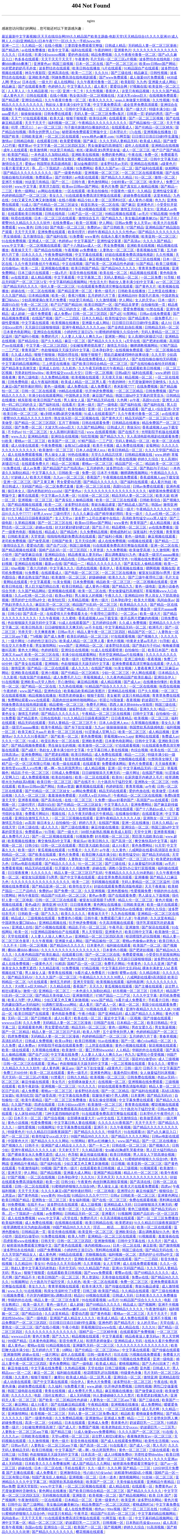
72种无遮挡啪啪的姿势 (62, 1113)
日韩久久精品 (78, 1077)
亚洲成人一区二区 (42, 241)
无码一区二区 (18, 1018)
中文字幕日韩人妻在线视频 (108, 750)
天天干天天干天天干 (57, 59)
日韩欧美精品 (99, 1309)
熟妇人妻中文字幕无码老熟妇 (34, 1268)
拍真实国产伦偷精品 (35, 677)
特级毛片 (115, 1132)
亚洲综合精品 (32, 100)
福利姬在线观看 (119, 945)
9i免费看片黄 (74, 1386)
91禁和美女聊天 (63, 159)
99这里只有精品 (62, 150)
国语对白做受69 (144, 1059)
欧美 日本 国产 (160, 1495)
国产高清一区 (34, 614)
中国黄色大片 (18, 1141)
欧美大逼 (57, 118)
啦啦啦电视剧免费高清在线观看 (72, 536)
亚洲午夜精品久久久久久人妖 (119, 818)
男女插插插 (12, 236)
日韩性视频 (159, 73)
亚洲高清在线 (59, 73)
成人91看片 (121, 845)
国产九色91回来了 (74, 959)
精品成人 (51, 532)
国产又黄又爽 (44, 482)
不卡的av (14, 432)
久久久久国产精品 (166, 91)
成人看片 (101, 86)
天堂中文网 (143, 832)
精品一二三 (167, 709)
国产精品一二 (74, 564)
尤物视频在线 (96, 1254)
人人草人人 (17, 91)
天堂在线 (167, 1323)
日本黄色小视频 (115, 950)
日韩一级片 (133, 1068)
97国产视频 (17, 1177)
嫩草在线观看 (29, 495)
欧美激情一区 (73, 1050)
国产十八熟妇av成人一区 (82, 245)
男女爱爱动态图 (69, 482)
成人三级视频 (168, 1059)
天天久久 (96, 986)
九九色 (141, 82)
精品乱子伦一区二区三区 (95, 609)
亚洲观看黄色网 (30, 1027)
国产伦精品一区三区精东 (154, 127)
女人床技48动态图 (28, 1113)
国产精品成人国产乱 (134, 504)
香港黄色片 (119, 1423)
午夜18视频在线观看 (91, 209)
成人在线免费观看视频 (35, 209)
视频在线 (35, 532)
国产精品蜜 (11, 100)
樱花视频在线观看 (91, 159)
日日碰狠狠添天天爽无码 (64, 627)
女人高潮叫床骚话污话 (145, 336)
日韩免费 (46, 559)
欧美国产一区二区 (62, 441)
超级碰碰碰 (98, 577)
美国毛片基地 (149, 295)
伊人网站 (106, 223)
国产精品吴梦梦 (127, 304)
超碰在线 (18, 291)
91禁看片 (75, 850)
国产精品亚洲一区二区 (75, 291)
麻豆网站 (21, 1404)
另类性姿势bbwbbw (149, 1454)
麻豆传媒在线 (18, 1368)
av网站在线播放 (50, 191)
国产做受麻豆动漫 (28, 554)
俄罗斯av (25, 145)
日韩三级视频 (115, 1368)
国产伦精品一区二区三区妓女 (56, 204)
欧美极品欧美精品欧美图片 (85, 691)
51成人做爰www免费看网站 (95, 1432)
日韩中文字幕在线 (79, 109)
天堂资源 (38, 536)
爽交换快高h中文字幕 (54, 841)
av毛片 (144, 214)
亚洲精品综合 (55, 554)
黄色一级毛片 (105, 291)
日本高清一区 (92, 1454)
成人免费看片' (47, 1473)
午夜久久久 (114, 595)
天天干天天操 (29, 1191)
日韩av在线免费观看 (155, 314)
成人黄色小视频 (140, 200)
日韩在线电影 (55, 214)
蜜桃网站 (18, 1059)
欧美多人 (115, 1159)
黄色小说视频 (18, 1123)
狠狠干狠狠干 (91, 354)
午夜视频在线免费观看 (120, 477)
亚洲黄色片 (122, 50)
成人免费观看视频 (35, 777)
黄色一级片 (100, 600)
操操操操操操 (31, 114)
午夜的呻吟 (103, 50)
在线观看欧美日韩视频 (25, 214)
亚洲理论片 (125, 1191)
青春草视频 (168, 1036)
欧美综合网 (98, 118)
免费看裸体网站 (114, 764)
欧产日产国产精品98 (67, 304)
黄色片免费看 (69, 854)
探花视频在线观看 (163, 1045)
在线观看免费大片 (35, 464)
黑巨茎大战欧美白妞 (148, 836)
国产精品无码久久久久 (21, 286)
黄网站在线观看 (15, 582)
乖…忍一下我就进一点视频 (53, 168)
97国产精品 (135, 227)
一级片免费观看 (39, 314)
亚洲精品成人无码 (118, 1204)
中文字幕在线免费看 (74, 1095)
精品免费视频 (102, 54)
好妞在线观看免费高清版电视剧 (129, 254)
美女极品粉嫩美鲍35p (141, 218)
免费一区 (151, 154)
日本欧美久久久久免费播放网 (48, 1463)
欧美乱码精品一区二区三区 (88, 636)
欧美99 (117, 777)
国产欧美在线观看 (42, 854)
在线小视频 (54, 45)
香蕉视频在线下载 (150, 250)
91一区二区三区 (35, 432)
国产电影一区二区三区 (67, 227)
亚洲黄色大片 (61, 1259)
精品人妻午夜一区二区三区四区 (101, 632)
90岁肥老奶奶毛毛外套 (19, 68)
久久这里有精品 (162, 918)
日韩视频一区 (113, 1523)
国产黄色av (73, 491)
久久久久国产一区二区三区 (56, 977)
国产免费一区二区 (28, 427)
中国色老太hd (105, 759)
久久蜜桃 (69, 618)
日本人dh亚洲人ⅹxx (91, 450)
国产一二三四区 (67, 318)
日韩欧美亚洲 (32, 136)
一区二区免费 (151, 277)
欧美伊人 (156, 182)
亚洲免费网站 (32, 754)
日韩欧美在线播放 (132, 291)
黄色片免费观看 (140, 764)
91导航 (169, 277)
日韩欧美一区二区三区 (138, 1195)
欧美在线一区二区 (114, 273)
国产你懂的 (64, 177)
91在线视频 (10, 682)
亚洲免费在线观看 (52, 232)
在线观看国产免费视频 (137, 1332)
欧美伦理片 (77, 232)
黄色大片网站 (29, 650)
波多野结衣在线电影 (155, 59)
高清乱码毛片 (12, 1041)
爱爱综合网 (119, 86)
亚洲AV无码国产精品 (128, 1268)
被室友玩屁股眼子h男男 (40, 877)
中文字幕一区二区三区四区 (47, 345)
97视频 (113, 209)
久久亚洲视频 (95, 891)
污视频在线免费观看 (145, 1354)
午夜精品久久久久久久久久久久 (39, 109)
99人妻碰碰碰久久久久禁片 (114, 1395)
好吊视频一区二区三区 (112, 836)
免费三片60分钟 (15, 1073)
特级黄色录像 (131, 1373)
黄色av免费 (98, 895)
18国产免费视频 (49, 1250)
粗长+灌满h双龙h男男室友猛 (98, 150)
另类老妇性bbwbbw (29, 373)
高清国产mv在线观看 (152, 800)
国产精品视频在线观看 (25, 504)
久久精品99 (23, 1263)
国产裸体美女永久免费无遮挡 (30, 1154)
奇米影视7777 (124, 386)
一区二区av (129, 614)
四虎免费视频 (18, 1036)
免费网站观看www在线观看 (29, 700)
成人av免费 (32, 468)
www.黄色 (25, 227)
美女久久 (56, 195)
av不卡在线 (94, 627)
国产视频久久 (148, 636)
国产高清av (133, 241)
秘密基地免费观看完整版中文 (85, 132)
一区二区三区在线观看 (62, 136)
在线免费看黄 (58, 509)
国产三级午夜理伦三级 (146, 577)
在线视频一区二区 (112, 1082)
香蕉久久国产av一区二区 (114, 168)
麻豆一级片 (125, 509)
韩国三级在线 (166, 704)
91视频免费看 (14, 1295)
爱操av (30, 164)
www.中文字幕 (25, 186)
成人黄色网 (51, 1068)
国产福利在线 (57, 236)
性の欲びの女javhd (98, 1473)
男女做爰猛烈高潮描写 (105, 145)
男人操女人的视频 (89, 595)
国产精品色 (11, 50)
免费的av (94, 227)
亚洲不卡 (101, 1127)
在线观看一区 (142, 1486)
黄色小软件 (37, 409)
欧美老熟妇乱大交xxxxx (120, 1427)
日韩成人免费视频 (66, 773)
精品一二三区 (135, 754)
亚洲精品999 (127, 295)
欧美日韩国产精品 (85, 268)
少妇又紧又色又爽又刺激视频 (34, 200)
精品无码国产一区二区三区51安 (149, 418)
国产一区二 (61, 182)
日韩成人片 (116, 427)
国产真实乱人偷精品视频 (139, 186)
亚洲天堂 (15, 1173)
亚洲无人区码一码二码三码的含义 (54, 309)
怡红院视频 (89, 436)
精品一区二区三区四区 (21, 959)
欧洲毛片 (156, 627)
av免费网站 (54, 1213)
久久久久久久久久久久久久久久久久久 (41, 882)
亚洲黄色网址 (101, 1073)
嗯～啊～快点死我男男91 (102, 309)
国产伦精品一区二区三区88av (98, 1350)
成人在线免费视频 (112, 541)
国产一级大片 (136, 109)
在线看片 (69, 404)
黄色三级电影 (29, 377)
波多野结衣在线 (77, 504)
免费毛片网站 (97, 704)
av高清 (30, 823)
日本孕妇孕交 (103, 350)
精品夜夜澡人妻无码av (85, 554)
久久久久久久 (41, 873)
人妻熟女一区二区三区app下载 (113, 1400)
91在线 (168, 1432)
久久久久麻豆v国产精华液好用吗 (98, 514)
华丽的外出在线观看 (148, 1050)
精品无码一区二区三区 (89, 1027)
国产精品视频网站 (133, 1495)
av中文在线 (106, 1118)
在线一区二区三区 (78, 800)
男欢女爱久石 (142, 1027)
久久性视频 (95, 91)
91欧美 (7, 441)
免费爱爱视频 (133, 954)
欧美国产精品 (18, 154)
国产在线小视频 (47, 1327)
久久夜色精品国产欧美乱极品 (64, 259)
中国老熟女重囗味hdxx (19, 923)
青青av (76, 509)
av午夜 (135, 400)
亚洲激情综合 (71, 1473)
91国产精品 (145, 264)
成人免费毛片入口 (67, 677)
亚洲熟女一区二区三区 (152, 782)
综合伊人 (78, 1382)
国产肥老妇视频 (155, 341)
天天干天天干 (36, 123)
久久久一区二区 (14, 741)
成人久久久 (80, 668)
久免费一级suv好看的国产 (115, 800)
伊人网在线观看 (144, 673)
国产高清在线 (52, 800)
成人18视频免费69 (118, 1454)
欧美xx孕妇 (64, 595)
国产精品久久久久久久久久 (159, 232)
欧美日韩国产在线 (47, 400)
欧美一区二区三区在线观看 (117, 500)
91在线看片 (119, 1445)
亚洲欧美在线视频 (85, 154)
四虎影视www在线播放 (21, 1241)
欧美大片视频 (41, 477)
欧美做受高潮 (140, 550)
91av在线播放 (108, 1041)
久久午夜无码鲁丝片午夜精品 (37, 264)
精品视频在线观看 (144, 273)
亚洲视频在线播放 (157, 132)
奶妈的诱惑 (154, 114)
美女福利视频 (79, 1200)
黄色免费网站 (142, 845)
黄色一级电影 (135, 536)
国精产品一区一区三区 (85, 963)
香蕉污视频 (77, 295)
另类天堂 (25, 632)
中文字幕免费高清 (107, 104)
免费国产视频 (89, 1427)
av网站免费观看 (84, 791)
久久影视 (10, 677)
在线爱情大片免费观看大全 (67, 614)
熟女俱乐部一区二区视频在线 (92, 95)
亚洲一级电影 (163, 1359)
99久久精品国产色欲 (94, 1268)
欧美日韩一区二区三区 (21, 414)
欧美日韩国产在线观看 (32, 1013)
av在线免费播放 (33, 50)
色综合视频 (30, 259)
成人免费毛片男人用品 (85, 1391)
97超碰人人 (19, 477)
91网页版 (123, 136)
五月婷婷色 (95, 468)
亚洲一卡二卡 (73, 91)
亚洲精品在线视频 (165, 145)
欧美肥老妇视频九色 (153, 1395)
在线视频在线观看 (69, 1223)
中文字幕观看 (65, 277)
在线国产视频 (42, 318)
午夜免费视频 (52, 445)
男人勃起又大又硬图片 (82, 1059)
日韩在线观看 (37, 95)
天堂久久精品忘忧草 (107, 454)
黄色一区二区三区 (133, 1450)
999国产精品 (17, 1341)
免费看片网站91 (37, 814)
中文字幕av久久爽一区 (58, 495)
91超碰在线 (23, 1509)
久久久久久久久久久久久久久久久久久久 (115, 491)
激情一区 (30, 991)
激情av (7, 141)
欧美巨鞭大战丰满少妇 (99, 854)
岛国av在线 (33, 1527)
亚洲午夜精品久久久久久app (84, 327)
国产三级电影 (23, 859)
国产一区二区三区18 (122, 64)
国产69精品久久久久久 (152, 1273)
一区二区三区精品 (129, 391)
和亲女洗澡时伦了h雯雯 (62, 1291)
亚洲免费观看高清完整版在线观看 (138, 664)
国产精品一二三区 (137, 1468)
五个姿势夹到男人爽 (119, 1032)
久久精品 (144, 191)
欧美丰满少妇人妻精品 (120, 709)
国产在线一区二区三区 (19, 709)
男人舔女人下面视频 (154, 895)
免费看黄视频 (12, 868)
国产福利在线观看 (149, 168)
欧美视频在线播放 (66, 323)
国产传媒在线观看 (157, 1018)
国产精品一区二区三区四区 (35, 423)
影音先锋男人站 (71, 1341)
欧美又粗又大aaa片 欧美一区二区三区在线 (50, 732)
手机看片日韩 (159, 1000)
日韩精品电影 (24, 141)
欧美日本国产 (158, 650)
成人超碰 (18, 314)
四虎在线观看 (45, 1104)
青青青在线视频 (60, 973)
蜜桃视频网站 (129, 1363)
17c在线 (135, 132)
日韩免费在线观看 (58, 114)
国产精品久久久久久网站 (130, 1136)
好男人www (43, 514)
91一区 (56, 91)
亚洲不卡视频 (12, 182)
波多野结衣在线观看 (55, 68)
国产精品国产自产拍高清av (64, 468)
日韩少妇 (41, 227)
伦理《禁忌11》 (23, 127)
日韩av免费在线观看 (148, 486)
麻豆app (68, 1068)
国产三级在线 (121, 73)
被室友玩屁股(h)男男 (155, 573)
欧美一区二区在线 (92, 591)
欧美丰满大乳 (14, 1109)
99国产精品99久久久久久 (90, 1136)
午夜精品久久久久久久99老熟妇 (129, 873)
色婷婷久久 (56, 86)
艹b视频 (36, 636)
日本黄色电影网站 (17, 332)
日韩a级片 (122, 373)
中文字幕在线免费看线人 (87, 359)
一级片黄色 (116, 159)
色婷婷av (65, 241)
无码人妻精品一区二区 (121, 277)
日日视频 (118, 1163)
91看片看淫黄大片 (16, 168)
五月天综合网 (86, 541)
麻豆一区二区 (75, 341)
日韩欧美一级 (69, 473)
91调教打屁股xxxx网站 (59, 1004)
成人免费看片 (101, 386)
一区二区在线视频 (41, 291)
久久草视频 (92, 1263)
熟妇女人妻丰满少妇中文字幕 (69, 104)
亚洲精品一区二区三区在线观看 (112, 1236)
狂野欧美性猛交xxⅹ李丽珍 (102, 659)
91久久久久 (87, 1086)
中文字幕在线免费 (65, 1054)
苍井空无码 (67, 1268)
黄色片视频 (116, 641)
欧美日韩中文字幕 (139, 932)
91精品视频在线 (58, 1345)
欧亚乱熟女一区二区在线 (100, 204)
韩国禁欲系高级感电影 (54, 164)
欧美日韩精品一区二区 (125, 450)
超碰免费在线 (12, 1423)
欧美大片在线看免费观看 (140, 1186)
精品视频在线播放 (42, 695)
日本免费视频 (84, 582)
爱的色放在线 (79, 54)
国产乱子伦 (169, 218)
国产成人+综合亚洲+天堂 (160, 409)
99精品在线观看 (71, 391)
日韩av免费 (123, 223)
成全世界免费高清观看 (141, 104)
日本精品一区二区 (131, 1023)
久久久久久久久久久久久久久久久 (142, 1177)
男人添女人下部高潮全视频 (154, 1154)
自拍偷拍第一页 (153, 304)
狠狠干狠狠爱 (77, 118)
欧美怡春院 (77, 409)
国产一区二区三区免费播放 (66, 1100)
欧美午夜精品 (52, 727)
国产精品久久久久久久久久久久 (28, 173)
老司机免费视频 (14, 541)
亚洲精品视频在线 (53, 923)
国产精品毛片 (124, 1323)
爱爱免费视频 (134, 309)
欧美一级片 (71, 659)
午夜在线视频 (125, 459)
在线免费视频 (147, 386)
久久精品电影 (150, 973)
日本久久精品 (92, 318)
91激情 (113, 973)
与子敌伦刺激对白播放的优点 (87, 127)
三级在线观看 (160, 1450)
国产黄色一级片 (65, 1168)
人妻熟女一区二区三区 (117, 250)
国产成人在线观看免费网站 (122, 1441)
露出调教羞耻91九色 (121, 554)
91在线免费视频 (14, 241)
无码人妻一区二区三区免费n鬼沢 (99, 114)
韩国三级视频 (63, 64)
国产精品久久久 (139, 1459)
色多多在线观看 (27, 59)
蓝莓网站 (153, 445)
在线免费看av (63, 223)
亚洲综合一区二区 (135, 827)
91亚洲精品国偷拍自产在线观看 (55, 932)
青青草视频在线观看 (64, 1286)
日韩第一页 (135, 114)
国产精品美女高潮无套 (19, 368)
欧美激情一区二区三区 (56, 450)
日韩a (114, 1195)
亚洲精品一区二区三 (55, 991)
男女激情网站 (46, 645)
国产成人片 (67, 1427)
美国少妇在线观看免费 (159, 1004)
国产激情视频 (169, 1245)
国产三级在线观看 (118, 1259)
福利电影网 (135, 982)
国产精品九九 (112, 218)
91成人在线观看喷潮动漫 (25, 1359)
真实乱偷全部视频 (103, 1100)
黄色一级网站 (25, 191)
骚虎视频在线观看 (48, 1509)
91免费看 (76, 236)
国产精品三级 (61, 1432)
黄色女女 (9, 714)
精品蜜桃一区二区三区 (129, 527)
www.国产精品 (30, 691)
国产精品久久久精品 (117, 177)
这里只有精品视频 (136, 91)
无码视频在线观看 (105, 882)
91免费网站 (84, 168)
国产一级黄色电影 (68, 173)
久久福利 (55, 1386)
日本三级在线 (29, 827)
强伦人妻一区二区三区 (58, 286)
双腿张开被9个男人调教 (110, 1095)
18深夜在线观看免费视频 (94, 459)
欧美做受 (159, 791)
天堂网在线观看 (75, 1359)
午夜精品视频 (98, 1404)
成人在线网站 (64, 82)
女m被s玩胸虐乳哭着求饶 (125, 1150)
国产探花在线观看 (156, 927)
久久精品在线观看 (135, 1291)
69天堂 (63, 904)
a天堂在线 (133, 341)
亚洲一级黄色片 (107, 1500)
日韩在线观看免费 (96, 423)
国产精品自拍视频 (48, 250)
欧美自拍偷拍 (98, 191)
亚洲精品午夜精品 (24, 1163)
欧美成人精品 (150, 141)
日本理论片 (119, 132)
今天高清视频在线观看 (117, 923)
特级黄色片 (16, 1132)
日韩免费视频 (156, 391)
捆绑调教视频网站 (144, 345)
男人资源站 (91, 1277)
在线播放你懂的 (155, 682)
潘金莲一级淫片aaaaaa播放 (159, 554)
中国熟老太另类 (77, 395)
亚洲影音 (51, 909)
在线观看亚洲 (153, 814)
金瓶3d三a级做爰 (77, 445)
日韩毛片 (157, 991)
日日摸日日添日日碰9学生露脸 (155, 136)
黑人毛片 (159, 1445)
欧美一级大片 (150, 614)
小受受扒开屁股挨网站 (162, 954)
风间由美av (165, 600)
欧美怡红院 (57, 600)
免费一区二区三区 (134, 1282)
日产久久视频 (148, 691)
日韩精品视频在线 (139, 454)
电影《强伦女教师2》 (51, 1395)
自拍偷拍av (11, 268)
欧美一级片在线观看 (163, 904)
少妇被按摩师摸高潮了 (87, 345)
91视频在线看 (97, 1009)
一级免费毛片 (162, 318)
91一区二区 (144, 177)
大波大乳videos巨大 (132, 95)
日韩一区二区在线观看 (39, 391)
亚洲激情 (132, 927)
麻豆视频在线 (99, 259)
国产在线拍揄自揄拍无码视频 (154, 359)
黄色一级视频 (55, 386)
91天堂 (160, 845)
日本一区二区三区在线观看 (55, 218)
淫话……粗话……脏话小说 (114, 1227)
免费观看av (44, 177)
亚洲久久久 (148, 709)
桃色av (100, 1509)
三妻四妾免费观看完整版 (83, 45)
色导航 (73, 1154)
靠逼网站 (48, 609)
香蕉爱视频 (48, 1409)
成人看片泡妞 (161, 482)
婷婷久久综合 (148, 459)
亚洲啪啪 (52, 664)
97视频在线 (138, 86)
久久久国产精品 (14, 295)
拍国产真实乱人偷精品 (49, 1477)
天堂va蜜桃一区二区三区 (71, 1436)
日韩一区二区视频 (99, 373)
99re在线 (63, 1195)
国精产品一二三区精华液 (98, 1332)
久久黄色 (119, 850)
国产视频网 (147, 1304)
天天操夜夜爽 (166, 764)
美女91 (149, 209)
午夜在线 (135, 154)
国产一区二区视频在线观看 (53, 836)
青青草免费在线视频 (154, 268)
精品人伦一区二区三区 (136, 900)
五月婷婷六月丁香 (102, 295)
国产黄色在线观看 (68, 1245)
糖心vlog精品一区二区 (154, 1041)
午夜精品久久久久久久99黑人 (102, 977)
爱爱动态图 (35, 545)
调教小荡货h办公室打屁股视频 (132, 868)
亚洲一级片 (86, 404)
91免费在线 (12, 468)
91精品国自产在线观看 (141, 68)
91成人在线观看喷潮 (107, 650)
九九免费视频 (117, 550)
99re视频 (66, 909)
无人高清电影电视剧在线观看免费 (153, 436)
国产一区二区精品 (16, 1032)
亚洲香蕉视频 (29, 800)
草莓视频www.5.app (119, 736)
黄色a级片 (32, 904)
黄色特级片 (64, 209)
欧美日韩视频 (86, 1041)
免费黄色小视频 (70, 918)
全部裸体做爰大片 (82, 1082)
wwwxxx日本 (11, 1023)
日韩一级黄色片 (99, 1354)
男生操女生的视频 (62, 745)
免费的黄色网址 (114, 154)
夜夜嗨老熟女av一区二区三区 (150, 1436)
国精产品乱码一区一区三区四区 (63, 550)
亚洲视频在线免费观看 (146, 1082)
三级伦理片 (62, 514)
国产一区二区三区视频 (146, 118)
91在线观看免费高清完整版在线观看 (93, 195)
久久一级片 (97, 1468)
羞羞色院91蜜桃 (126, 1073)
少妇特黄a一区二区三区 (129, 182)
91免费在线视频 (53, 1236)
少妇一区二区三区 (115, 673)
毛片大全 (172, 577)
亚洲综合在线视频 (47, 332)
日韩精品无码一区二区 (162, 327)
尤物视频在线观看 (132, 759)
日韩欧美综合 (150, 500)
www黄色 (92, 236)
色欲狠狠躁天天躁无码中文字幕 (65, 350)
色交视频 (156, 532)
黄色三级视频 (139, 1209)
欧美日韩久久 (99, 841)
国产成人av (133, 682)
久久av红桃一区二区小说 (33, 595)
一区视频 (134, 1018)
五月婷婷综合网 (104, 623)
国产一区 (128, 1041)
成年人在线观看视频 (99, 509)
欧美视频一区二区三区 (152, 718)
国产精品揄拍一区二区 (147, 123)
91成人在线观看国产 (100, 414)
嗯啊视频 (153, 568)
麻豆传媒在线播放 (105, 827)
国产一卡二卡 (99, 1145)
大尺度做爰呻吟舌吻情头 (147, 382)
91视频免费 (84, 836)
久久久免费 (32, 1023)
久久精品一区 (32, 45)
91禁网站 (130, 314)
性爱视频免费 (141, 891)
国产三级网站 (34, 1504)
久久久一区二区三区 (30, 795)
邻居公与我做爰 (111, 700)
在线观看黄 (118, 118)
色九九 (160, 200)
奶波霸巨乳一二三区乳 (159, 700)
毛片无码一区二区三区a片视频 (114, 59)
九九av (99, 727)
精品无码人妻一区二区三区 (133, 495)
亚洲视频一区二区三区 (102, 173)
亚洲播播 (104, 809)
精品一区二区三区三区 (46, 1523)
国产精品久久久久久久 (105, 341)
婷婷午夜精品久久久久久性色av (112, 232)
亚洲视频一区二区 (83, 1477)
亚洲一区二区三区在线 (93, 486)
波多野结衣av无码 (114, 164)
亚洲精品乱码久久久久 (59, 809)
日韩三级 (90, 1291)
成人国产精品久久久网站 (144, 1013)
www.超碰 (95, 1386)
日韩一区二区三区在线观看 (56, 900)
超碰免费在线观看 (137, 195)
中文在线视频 (73, 264)
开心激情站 (67, 682)
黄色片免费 (109, 186)
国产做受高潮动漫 (25, 609)
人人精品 (123, 1050)
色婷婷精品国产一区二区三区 (25, 195)
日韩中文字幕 (143, 714)
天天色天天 (105, 1177)
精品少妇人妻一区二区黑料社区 (102, 200)
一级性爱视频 (25, 1127)
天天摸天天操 (112, 377)
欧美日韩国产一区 (98, 304)
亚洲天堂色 (120, 559)
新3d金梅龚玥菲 (86, 164)
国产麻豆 (90, 141)
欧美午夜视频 (12, 1527)
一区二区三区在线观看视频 (142, 173)
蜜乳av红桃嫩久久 (102, 1141)
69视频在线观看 (140, 541)
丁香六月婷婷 (37, 568)
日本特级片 (57, 409)
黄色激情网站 (98, 182)
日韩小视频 (67, 1409)
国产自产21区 (57, 545)
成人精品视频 (41, 277)
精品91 (79, 1295)
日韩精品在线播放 (126, 423)
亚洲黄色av (42, 64)
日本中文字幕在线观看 (121, 409)
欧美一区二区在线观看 (92, 777)
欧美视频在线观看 (85, 377)
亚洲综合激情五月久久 (32, 818)
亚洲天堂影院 (84, 982)
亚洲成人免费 (115, 1418)
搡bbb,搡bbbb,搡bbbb (24, 950)
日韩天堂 (48, 1241)
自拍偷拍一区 (135, 650)
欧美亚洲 (128, 1500)
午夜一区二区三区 (35, 304)
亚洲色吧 (105, 1323)
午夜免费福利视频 (59, 254)
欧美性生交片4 (80, 886)
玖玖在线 (121, 1354)
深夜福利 (140, 532)
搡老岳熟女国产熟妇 (34, 577)
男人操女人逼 (74, 400)
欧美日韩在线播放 (86, 68)
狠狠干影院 (96, 695)
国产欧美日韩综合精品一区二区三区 (100, 364)
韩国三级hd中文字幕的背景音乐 (140, 395)
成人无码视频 (80, 1395)
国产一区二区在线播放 (159, 1141)
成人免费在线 (78, 386)
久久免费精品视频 (55, 377)
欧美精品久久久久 (134, 604)
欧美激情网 (39, 150)
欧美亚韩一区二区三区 (159, 236)
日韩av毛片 (67, 632)
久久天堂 (158, 354)
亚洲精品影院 (169, 1377)
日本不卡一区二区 (28, 1118)
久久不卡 (10, 945)
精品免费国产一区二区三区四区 (106, 1504)
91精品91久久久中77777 (90, 1195)
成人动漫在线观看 (25, 445)
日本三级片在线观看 (34, 273)
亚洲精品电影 (38, 436)
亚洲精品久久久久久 (128, 1309)
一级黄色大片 (42, 963)
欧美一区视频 (86, 223)
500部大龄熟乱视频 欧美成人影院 (106, 832)
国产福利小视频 (27, 336)
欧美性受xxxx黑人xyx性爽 (22, 768)
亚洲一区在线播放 (136, 823)
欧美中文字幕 (59, 50)
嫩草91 (59, 1377)
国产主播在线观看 (149, 986)
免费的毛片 (50, 336)
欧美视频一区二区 (103, 1495)
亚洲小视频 (50, 673)
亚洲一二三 (11, 45)
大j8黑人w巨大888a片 (95, 795)
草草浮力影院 (50, 186)
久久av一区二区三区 (69, 477)
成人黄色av (17, 1345)
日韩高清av (11, 754)
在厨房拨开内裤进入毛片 (144, 777)
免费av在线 (141, 1277)
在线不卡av (36, 1204)
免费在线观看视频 (143, 1200)
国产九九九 (30, 809)
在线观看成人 (122, 127)
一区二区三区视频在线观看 (73, 818)
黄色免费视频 (91, 736)
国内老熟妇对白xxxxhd (45, 491)
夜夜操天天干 (22, 250)
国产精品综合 (29, 341)
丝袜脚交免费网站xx (90, 909)
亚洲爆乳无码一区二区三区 (93, 1345)
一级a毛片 (60, 273)
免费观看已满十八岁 (116, 918)
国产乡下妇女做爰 (78, 727)
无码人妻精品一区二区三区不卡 (72, 723)
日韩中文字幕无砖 (164, 159)
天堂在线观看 (18, 936)
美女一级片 (134, 514)
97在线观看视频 (35, 118)
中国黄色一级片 (123, 191)
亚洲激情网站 (18, 1413)
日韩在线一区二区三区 (129, 1145)
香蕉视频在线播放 (130, 568)
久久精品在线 (60, 986)
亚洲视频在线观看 (62, 591)
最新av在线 (53, 564)
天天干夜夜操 (155, 886)
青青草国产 (30, 350)
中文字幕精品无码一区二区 (126, 627)
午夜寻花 (116, 927)
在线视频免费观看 (163, 95)
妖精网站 (172, 168)
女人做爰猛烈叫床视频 (145, 864)
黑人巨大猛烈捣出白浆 (42, 586)
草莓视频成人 (94, 677)
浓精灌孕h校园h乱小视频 (133, 1473)
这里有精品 (162, 195)
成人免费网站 (152, 1404)
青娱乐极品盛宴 (103, 504)
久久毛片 (91, 850)
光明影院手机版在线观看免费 (61, 1045)
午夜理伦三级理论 (104, 614)
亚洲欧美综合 (126, 1232)
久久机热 (69, 368)
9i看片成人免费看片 (90, 973)
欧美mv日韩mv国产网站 (158, 64)
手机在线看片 (75, 1468)
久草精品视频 (25, 523)
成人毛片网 (151, 1409)
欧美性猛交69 (116, 318)
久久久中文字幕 (145, 995)
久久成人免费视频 (133, 623)
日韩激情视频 (128, 609)
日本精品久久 (168, 673)
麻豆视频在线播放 (119, 1391)
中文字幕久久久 (79, 86)
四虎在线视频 (87, 568)
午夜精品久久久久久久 (154, 509)
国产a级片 (29, 750)
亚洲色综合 (53, 691)
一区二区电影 (105, 1191)
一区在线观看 (75, 191)
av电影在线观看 (87, 177)
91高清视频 (156, 1527)
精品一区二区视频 (66, 464)
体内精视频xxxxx (97, 1245)
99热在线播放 (79, 454)
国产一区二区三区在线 (55, 523)
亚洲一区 (95, 409)
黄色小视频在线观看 (131, 1045)
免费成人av (170, 736)
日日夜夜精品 (122, 718)
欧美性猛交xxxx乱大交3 (65, 373)
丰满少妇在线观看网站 (46, 395)
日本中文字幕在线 (28, 359)
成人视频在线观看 (28, 459)
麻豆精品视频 (88, 682)
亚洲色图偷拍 (118, 891)
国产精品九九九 (112, 436)
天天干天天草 (25, 232)
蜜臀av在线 (128, 973)
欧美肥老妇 (124, 1223)
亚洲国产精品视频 (107, 1173)
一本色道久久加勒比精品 (50, 154)
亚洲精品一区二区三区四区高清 (99, 936)
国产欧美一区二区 (65, 736)
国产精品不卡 (25, 1277)
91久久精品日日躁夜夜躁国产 (30, 518)
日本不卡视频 (108, 473)
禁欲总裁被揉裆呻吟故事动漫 (127, 354)
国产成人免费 (54, 636)
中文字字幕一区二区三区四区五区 (59, 145)
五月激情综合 (34, 236)
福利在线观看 (82, 50)
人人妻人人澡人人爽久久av (82, 336)
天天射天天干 (69, 1150)
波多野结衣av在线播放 (125, 909)
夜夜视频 (154, 659)
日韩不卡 (150, 1068)
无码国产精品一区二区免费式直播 (47, 486)
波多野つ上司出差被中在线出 (98, 518)
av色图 (133, 1368)
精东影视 (25, 400)
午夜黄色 (82, 59)
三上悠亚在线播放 (162, 291)
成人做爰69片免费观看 (147, 77)
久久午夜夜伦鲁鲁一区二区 (135, 54)
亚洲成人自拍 (49, 368)
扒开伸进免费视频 (99, 391)
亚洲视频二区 (138, 159)
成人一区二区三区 (136, 150)
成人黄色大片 (14, 95)
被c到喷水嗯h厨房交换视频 (61, 414)
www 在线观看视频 (102, 432)
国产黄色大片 (146, 286)
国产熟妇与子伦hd (154, 468)
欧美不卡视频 (103, 445)
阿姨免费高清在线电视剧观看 (74, 77)
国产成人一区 (106, 1004)
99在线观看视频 (94, 1300)
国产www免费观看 (113, 77)
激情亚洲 (170, 504)
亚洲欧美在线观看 (25, 673)
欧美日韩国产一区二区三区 (59, 1277)
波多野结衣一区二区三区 (132, 1382)
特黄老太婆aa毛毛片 (142, 641)
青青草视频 (135, 786)
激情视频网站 (129, 1477)
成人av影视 (10, 909)
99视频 (46, 1168)
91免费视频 (71, 968)
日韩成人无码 (123, 1295)
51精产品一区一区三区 (85, 214)
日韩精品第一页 (34, 1232)
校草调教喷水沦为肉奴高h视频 (27, 1227)
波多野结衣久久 (90, 1409)
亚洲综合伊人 (119, 359)
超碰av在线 (44, 527)
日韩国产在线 (104, 1023)
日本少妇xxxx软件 (72, 1104)
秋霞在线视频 (22, 218)
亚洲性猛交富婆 (165, 191)
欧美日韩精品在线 (99, 1223)
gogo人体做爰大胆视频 (133, 100)
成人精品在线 (65, 559)
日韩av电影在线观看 (93, 559)
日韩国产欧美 (62, 541)
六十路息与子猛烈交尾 (115, 782)
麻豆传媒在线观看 (35, 1082)
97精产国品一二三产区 (96, 441)
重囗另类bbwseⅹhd (99, 1050)
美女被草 (114, 695)
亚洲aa (52, 1063)
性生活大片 (98, 282)
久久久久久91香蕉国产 (31, 736)
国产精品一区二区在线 (39, 686)
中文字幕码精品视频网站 (68, 282)
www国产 (66, 645)
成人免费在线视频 (130, 445)
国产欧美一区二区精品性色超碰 (110, 264)
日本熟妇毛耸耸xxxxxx (143, 1523)
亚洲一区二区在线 (164, 545)
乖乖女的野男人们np (44, 132)
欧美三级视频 (166, 264)
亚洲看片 (108, 1213)
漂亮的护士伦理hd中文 (29, 600)
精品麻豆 (141, 73)
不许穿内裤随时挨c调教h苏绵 (49, 1295)
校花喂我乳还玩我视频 (143, 936)
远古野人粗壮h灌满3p (109, 1436)
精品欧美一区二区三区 (162, 464)
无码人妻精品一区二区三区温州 (146, 882)
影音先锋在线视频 (83, 273)
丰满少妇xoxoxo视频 (50, 54)
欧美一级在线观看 (67, 764)
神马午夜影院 (36, 73)
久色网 (122, 400)
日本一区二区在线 (90, 64)
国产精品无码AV (21, 977)
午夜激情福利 (18, 159)
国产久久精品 (52, 341)
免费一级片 (11, 1427)
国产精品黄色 (139, 318)
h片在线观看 (112, 68)
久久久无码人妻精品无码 (118, 141)
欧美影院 (128, 82)
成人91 (166, 323)
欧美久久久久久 (101, 100)
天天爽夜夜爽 (45, 632)
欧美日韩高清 (32, 627)
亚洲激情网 (12, 1354)
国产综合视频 (54, 1118)
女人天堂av (143, 223)
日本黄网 (138, 1095)
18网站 (67, 1350)
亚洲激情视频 (105, 1241)
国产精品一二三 (167, 541)
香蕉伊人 (112, 91)
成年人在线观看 (137, 145)
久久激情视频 (106, 300)
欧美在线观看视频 (103, 1359)
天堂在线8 (95, 1368)
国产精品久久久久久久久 (60, 714)
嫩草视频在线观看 (90, 786)
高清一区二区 (36, 1423)
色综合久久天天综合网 (64, 1263)
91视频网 (125, 1213)
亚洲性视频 (86, 809)
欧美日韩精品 (73, 586)
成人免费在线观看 (108, 754)
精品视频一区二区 (139, 377)
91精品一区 (169, 1509)
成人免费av (62, 314)
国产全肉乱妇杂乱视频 (125, 327)
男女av (15, 82)
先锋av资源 (65, 786)
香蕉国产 (94, 477)
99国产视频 (40, 159)
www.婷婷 (162, 373)
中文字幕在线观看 (89, 254)
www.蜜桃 (59, 859)
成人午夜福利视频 (45, 382)
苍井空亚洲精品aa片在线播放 (121, 654)
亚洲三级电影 (135, 659)
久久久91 (102, 73)
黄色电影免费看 (64, 1013)
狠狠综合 (166, 1191)
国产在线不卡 (129, 432)
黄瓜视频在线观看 (52, 850)
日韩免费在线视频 (141, 1077)
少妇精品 (55, 1423)
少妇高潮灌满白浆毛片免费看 (44, 300)
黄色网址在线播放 (107, 904)
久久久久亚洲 (154, 963)
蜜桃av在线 (35, 1345)
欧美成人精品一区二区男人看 (84, 382)
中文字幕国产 (84, 241)
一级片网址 (17, 641)
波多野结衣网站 (150, 1500)
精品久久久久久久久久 (104, 564)
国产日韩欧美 (114, 227)
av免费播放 (89, 250)
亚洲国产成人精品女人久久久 (64, 1145)
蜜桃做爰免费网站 (150, 1413)
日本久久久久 (32, 254)
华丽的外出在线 (166, 891)
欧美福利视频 (12, 1223)
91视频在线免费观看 (146, 559)
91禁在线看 (155, 309)
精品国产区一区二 (129, 464)
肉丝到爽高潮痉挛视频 (110, 1182)
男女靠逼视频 (165, 1027)
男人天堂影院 (92, 932)
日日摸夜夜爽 (18, 873)
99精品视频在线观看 (121, 214)
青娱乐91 (134, 427)
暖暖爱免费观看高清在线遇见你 (74, 1109)
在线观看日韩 (47, 141)
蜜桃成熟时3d (121, 532)
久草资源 (97, 550)
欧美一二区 (30, 268)
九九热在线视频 (71, 686)
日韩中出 (14, 1504)
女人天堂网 (112, 1263)
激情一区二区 (165, 177)
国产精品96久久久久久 (119, 268)
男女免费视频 (114, 245)
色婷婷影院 (50, 650)
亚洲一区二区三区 (17, 482)
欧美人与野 (17, 1000)
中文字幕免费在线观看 (136, 1100)
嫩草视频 (42, 1259)
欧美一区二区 (69, 1209)
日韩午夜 (78, 182)
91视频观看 (149, 1168)
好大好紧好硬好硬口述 (72, 527)
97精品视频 (159, 214)
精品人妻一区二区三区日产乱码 (78, 873)
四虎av (166, 1186)
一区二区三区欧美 (110, 109)
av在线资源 (20, 277)
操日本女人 (17, 491)
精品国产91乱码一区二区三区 (95, 604)
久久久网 (114, 1468)
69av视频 (18, 568)
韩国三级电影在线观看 (25, 1391)
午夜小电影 (87, 1013)
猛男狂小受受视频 (59, 459)
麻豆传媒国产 (147, 1191)
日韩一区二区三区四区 (90, 314)
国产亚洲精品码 (110, 1013)
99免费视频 (17, 1204)
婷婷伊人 (42, 859)
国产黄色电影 (28, 1195)
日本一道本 (108, 1477)
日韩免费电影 (18, 382)
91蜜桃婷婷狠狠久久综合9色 (117, 332)
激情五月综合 (131, 209)
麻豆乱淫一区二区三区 (53, 604)
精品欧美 (127, 1413)
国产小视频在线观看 (51, 927)
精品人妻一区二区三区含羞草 (57, 1300)
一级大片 (45, 82)
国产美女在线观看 (28, 664)
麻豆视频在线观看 (162, 536)
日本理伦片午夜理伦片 (157, 1113)
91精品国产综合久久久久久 (106, 686)
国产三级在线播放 (75, 827)
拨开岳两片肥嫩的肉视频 (139, 618)
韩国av (156, 504)
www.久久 (18, 436)
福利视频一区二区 (62, 123)
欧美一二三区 (82, 73)
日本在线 (25, 54)
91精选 (60, 963)
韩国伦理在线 (68, 354)
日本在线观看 (75, 1423)
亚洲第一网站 (115, 336)
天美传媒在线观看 (115, 1277)
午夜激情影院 (29, 1500)
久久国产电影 (22, 1104)
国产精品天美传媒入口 (53, 995)
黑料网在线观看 (108, 1250)
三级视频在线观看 (41, 918)
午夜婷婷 (10, 691)
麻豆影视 (150, 1245)
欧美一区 (59, 295)
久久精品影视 (38, 91)
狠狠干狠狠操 (45, 354)
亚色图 (145, 1368)
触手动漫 (42, 1159)
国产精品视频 (51, 1173)
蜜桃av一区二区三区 (30, 441)
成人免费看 (30, 1091)
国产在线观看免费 (32, 86)
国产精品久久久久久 (61, 864)
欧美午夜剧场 (29, 1086)
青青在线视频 (55, 1391)
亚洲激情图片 (83, 995)
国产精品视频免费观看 (29, 745)
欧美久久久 (117, 577)
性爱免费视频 (41, 1123)
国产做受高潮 (39, 541)
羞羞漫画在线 (168, 1236)
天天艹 (16, 118)
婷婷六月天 (88, 823)
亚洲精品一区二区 (89, 645)
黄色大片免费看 (99, 1382)
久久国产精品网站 (91, 427)
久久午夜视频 (49, 618)
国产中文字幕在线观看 (78, 877)
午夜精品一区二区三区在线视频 (136, 259)
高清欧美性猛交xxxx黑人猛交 (145, 518)
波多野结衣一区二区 (122, 468)
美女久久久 (157, 1063)
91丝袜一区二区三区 (94, 495)
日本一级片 (167, 300)
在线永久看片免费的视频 (120, 236)
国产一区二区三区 (16, 1136)
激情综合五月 (12, 164)
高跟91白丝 (10, 304)
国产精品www (35, 509)
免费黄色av (163, 1486)
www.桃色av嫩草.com (98, 136)
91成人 (26, 204)
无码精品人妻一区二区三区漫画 (152, 45)
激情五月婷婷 (29, 714)
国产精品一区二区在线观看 (48, 668)
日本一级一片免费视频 (19, 559)
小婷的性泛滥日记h (79, 332)
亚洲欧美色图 (39, 77)
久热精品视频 (75, 1368)
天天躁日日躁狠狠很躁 (42, 327)
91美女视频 (62, 582)
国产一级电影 (108, 404)
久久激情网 (161, 550)
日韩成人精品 (116, 45)
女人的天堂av (145, 300)
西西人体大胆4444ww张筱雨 (131, 704)
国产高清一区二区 (94, 1445)
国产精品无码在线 (101, 400)
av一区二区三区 (50, 127)
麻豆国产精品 (103, 395)
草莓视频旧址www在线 (99, 1327)
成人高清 (170, 1523)
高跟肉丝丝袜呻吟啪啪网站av (75, 700)
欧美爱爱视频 (71, 141)
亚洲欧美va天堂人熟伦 (38, 682)
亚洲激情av (93, 1418)
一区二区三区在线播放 (119, 573)
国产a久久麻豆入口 (162, 1132)
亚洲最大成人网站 (162, 82)
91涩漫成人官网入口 (101, 732)
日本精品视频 (39, 295)
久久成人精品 (22, 354)
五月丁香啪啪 (69, 423)
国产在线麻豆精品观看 (68, 1404)
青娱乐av (80, 841)
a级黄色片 (168, 164)
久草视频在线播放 (145, 723)
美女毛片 (59, 1082)
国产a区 (116, 314)
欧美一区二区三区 (132, 732)
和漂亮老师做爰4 (71, 695)
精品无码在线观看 (32, 723)
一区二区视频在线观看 (44, 245)
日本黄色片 (96, 945)
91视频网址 (46, 1127)
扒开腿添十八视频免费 (72, 868)
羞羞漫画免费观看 (62, 795)
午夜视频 (71, 250)
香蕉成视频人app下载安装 (159, 477)
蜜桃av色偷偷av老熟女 (139, 941)
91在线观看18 (134, 1132)
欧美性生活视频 (157, 1441)
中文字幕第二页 (89, 277)
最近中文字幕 (115, 1018)
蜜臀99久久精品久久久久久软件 (26, 223)
